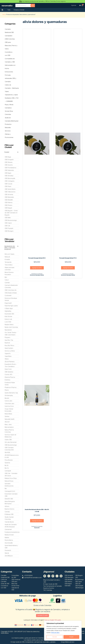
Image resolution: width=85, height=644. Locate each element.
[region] (63, 631)
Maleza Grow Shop (11, 478)
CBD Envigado (9, 159)
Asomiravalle (9, 543)
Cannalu (7, 512)
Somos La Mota (10, 351)
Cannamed (8, 529)
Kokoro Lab (8, 319)
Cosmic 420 (8, 374)
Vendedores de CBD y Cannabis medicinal (9, 248)
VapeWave (8, 356)
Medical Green (9, 535)
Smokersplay (9, 395)
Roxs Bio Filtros (9, 345)
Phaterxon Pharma (10, 387)
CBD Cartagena (9, 181)
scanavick (37, 527)
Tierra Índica (8, 265)
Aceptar (71, 637)
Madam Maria (9, 324)
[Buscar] (33, 5)
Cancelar (54, 637)
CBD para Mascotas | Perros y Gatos (11, 46)
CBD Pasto (8, 186)
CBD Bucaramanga (11, 220)
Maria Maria (8, 414)
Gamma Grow (9, 406)
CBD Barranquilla (10, 178)
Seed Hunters (9, 348)
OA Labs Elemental (10, 442)
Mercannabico (9, 427)
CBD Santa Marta (10, 189)
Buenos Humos (9, 509)
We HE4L (7, 452)
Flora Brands (9, 460)
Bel (6, 488)
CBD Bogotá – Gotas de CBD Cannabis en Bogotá (11, 213)
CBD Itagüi (8, 173)
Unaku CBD (8, 439)
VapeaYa (7, 353)
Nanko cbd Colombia (11, 327)
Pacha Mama (9, 540)
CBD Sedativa (9, 372)
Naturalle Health (9, 419)
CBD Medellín (9, 200)
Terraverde (8, 262)
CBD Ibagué (8, 208)
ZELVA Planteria (9, 361)
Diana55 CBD (9, 499)
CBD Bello (8, 217)
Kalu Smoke (8, 316)
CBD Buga (8, 157)
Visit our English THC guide (53, 620)
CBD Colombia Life (10, 290)
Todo (8, 10)
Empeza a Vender (19, 10)
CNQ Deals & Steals (11, 293)
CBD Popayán (9, 228)
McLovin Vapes (9, 254)
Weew (7, 359)
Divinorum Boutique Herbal (37, 275)
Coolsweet (8, 295)
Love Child (8, 322)
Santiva (7, 416)
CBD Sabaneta (9, 170)
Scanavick (8, 550)
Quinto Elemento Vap (11, 393)
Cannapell (8, 471)
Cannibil (7, 282)
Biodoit (7, 398)
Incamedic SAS (9, 314)
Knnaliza (7, 259)
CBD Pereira (8, 205)
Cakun (7, 280)
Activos (7, 506)
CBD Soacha (9, 165)
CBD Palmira (8, 202)
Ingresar (73, 5)
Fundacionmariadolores (12, 532)
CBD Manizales (9, 197)
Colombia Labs (9, 403)
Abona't (7, 422)
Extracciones (9, 72)
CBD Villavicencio (10, 192)
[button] (11, 152)
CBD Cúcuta (8, 184)
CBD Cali (7, 226)
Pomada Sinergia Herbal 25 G (36, 258)
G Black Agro (9, 308)
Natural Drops (9, 481)
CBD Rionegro (9, 231)
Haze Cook (8, 369)
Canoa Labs (8, 401)
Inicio (4, 14)
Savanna (7, 463)
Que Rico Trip (9, 340)
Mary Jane (8, 424)
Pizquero (7, 337)
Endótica (7, 380)
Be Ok (6, 465)
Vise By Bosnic (9, 522)
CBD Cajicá (8, 223)
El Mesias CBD (9, 514)
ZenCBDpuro (9, 556)
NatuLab (7, 257)
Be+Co (7, 468)
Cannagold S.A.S (10, 491)
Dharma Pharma (10, 377)
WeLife (7, 553)
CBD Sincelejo (9, 175)
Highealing (8, 311)
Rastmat (7, 343)
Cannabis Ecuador (42, 615)
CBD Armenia (9, 194)
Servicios (8, 131)
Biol (6, 277)
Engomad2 (8, 303)
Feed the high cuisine (11, 306)
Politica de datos (55, 632)
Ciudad (6, 152)
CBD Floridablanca (10, 167)
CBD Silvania (8, 162)
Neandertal (8, 330)
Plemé (7, 390)
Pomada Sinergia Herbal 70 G (67, 258)
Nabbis (7, 537)
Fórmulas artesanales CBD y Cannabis (10, 78)
